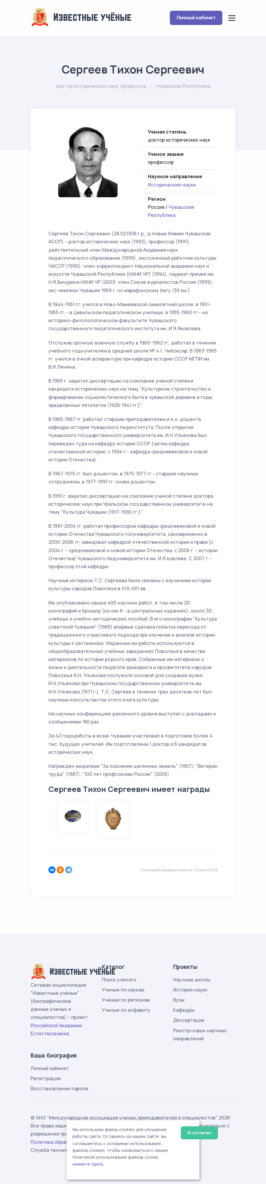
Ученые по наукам (123, 989)
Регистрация (46, 1078)
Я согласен (199, 1133)
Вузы (178, 1000)
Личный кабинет (196, 17)
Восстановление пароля (59, 1088)
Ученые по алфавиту (126, 1010)
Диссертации (188, 1020)
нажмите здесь (88, 1164)
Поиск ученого (119, 979)
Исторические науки (172, 184)
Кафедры (183, 1010)
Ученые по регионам (126, 1000)
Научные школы (191, 979)
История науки (190, 989)
